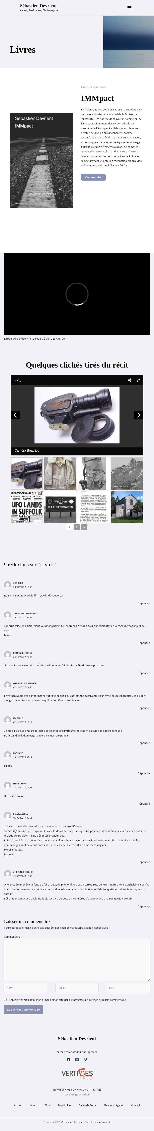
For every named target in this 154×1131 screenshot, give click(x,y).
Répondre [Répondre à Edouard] (144, 773)
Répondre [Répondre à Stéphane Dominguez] (144, 643)
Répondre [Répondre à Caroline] (144, 603)
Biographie (64, 1105)
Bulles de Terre (87, 1105)
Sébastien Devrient (38, 5)
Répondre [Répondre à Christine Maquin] (144, 906)
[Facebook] (68, 1059)
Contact (135, 1105)
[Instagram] (77, 1059)
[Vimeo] (85, 1059)
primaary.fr (105, 1122)
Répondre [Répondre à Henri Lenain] (144, 803)
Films (47, 1105)
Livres (33, 1105)
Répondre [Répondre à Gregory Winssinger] (144, 708)
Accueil (18, 1105)
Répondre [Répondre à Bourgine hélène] (144, 673)
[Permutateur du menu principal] (129, 7)
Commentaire (13, 936)
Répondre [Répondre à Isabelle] (144, 743)
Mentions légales (113, 1105)
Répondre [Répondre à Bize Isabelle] (144, 862)
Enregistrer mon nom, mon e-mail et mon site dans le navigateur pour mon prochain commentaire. (68, 1000)
